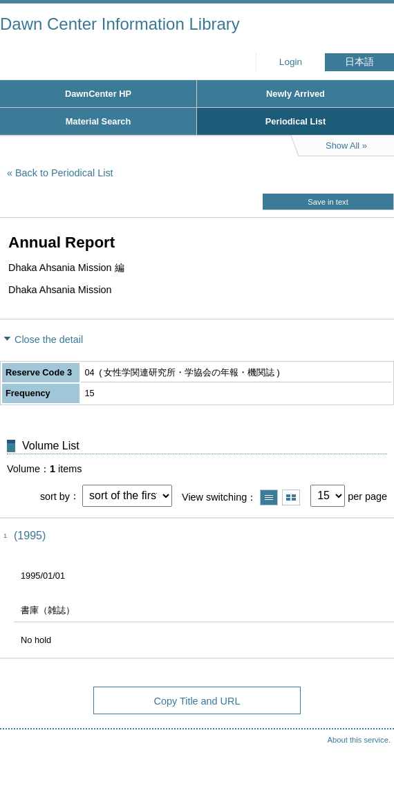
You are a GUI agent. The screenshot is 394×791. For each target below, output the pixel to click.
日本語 (359, 62)
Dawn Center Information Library (120, 24)
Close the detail (49, 339)
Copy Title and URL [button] (197, 701)
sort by (55, 495)
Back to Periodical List (64, 172)
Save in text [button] (328, 202)
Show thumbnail (291, 497)
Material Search (98, 121)
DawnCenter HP (98, 94)
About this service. (359, 740)
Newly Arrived (295, 94)
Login (290, 62)
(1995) (30, 535)
